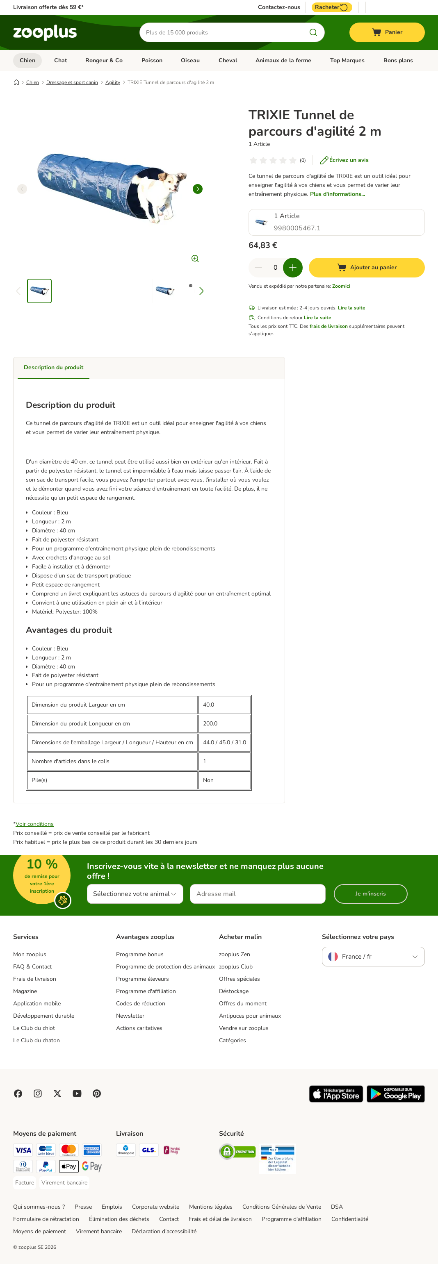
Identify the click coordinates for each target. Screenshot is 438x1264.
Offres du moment (243, 1003)
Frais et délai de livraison (220, 1219)
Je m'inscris (371, 894)
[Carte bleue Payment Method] (46, 1151)
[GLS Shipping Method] (149, 1151)
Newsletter (130, 1016)
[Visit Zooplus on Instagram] (38, 1093)
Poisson (151, 60)
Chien (27, 60)
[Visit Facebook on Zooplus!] (18, 1093)
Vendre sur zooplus (244, 1028)
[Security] (237, 1153)
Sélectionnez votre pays (358, 936)
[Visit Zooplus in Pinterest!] (97, 1093)
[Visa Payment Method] (23, 1151)
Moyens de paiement (39, 1231)
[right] (198, 189)
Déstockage (234, 991)
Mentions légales (211, 1207)
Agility (112, 82)
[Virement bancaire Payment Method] (64, 1182)
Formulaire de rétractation (46, 1219)
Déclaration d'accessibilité (164, 1231)
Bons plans (398, 60)
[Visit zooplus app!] (336, 1101)
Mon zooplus (29, 954)
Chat (60, 60)
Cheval (228, 60)
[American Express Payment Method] (92, 1151)
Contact (169, 1219)
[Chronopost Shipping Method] (126, 1151)
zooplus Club (236, 967)
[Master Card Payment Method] (69, 1151)
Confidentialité (349, 1219)
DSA (337, 1207)
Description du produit (53, 367)
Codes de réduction (140, 1003)
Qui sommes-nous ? (39, 1207)
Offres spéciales (239, 979)
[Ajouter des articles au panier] (293, 267)
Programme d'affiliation (146, 991)
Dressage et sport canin (72, 82)
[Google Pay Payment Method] (92, 1168)
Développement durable (43, 1016)
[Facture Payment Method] (24, 1182)
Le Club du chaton (36, 1040)
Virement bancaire (99, 1231)
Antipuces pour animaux (250, 1016)
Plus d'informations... (337, 194)
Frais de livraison (34, 979)
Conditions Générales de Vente (281, 1207)
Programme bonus (140, 954)
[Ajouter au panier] (367, 267)
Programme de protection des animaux (165, 967)
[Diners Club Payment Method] (23, 1168)
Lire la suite (351, 308)
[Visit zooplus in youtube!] (77, 1093)
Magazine (25, 991)
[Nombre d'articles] (275, 267)
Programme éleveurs (142, 979)
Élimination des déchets (119, 1219)
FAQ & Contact (32, 967)
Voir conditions (35, 824)
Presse (83, 1207)
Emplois (112, 1207)
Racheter (332, 7)
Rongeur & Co (104, 60)
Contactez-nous (279, 7)
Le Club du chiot (34, 1028)
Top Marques (347, 60)
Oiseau (190, 60)
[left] (22, 189)
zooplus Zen (234, 954)
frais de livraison (329, 326)
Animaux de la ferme (283, 60)
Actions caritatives (139, 1028)
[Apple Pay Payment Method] (69, 1168)
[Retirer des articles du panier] (258, 267)
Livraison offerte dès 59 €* (48, 7)
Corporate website (155, 1207)
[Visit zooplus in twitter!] (57, 1093)
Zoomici (341, 286)
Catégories (232, 1040)
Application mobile (37, 1003)
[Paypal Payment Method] (46, 1168)
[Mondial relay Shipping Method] (172, 1151)
